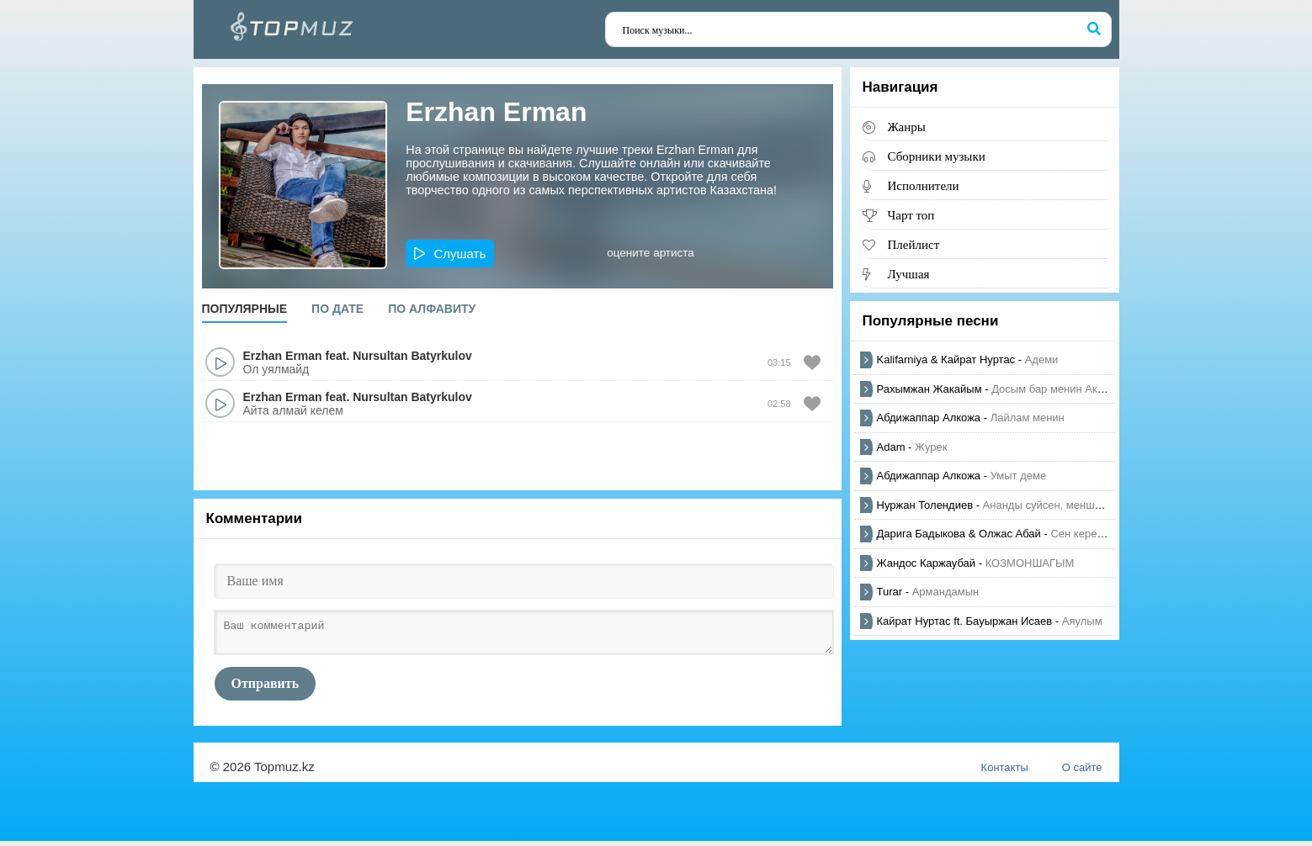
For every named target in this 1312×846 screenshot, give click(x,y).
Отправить (265, 688)
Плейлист (914, 244)
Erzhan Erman (282, 355)
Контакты (1004, 772)
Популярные (245, 308)
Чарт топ (911, 215)
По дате (337, 308)
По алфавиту (431, 308)
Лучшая (909, 273)
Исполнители (923, 185)
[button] (450, 253)
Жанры (907, 126)
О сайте (1082, 772)
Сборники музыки (936, 156)
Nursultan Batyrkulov (412, 355)
